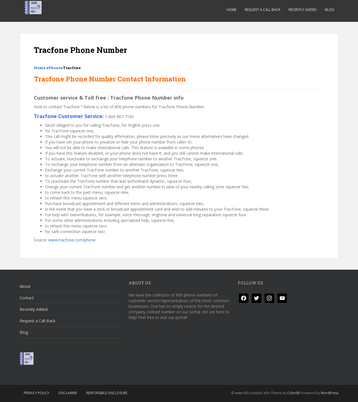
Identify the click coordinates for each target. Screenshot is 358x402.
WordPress (329, 393)
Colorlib (293, 393)
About (25, 286)
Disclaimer (67, 393)
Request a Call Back (262, 9)
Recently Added (303, 9)
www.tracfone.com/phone (72, 240)
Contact (27, 297)
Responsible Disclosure (106, 393)
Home (231, 9)
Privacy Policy (36, 393)
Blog (329, 9)
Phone (54, 67)
